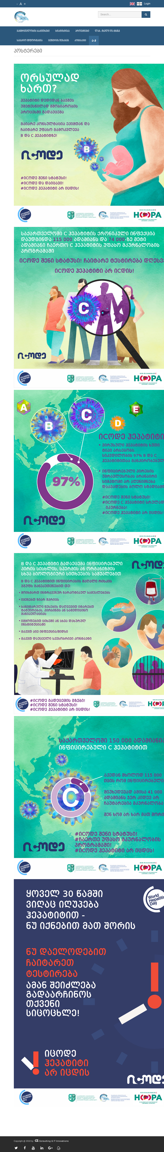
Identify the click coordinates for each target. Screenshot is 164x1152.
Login (147, 3)
